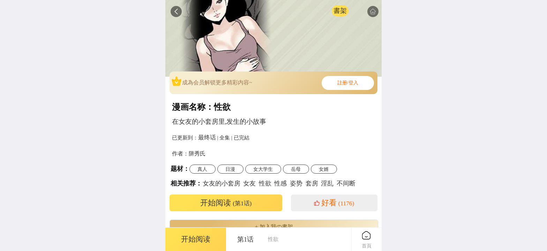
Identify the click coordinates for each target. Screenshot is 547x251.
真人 (202, 169)
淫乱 (327, 183)
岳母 (296, 169)
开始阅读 (226, 203)
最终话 (207, 137)
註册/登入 (347, 82)
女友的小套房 (221, 183)
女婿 (324, 169)
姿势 (296, 183)
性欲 (265, 183)
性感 (280, 183)
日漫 (230, 169)
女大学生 (263, 169)
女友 (249, 183)
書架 (340, 10)
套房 (312, 183)
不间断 (346, 183)
